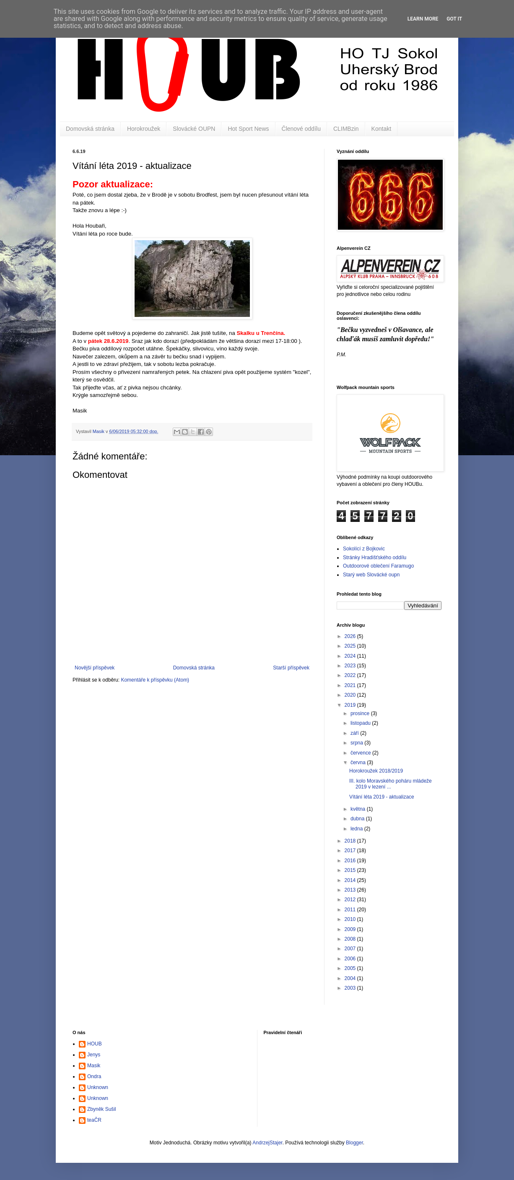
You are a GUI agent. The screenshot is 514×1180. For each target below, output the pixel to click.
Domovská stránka (90, 128)
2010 (351, 919)
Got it (454, 19)
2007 (351, 949)
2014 (351, 880)
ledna (357, 829)
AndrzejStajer (267, 1143)
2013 (351, 890)
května (358, 809)
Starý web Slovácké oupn (371, 575)
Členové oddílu (301, 128)
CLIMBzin (346, 128)
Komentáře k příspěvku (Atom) (155, 680)
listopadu (361, 723)
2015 (351, 870)
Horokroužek (143, 128)
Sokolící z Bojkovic (364, 549)
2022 (351, 675)
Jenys (93, 1055)
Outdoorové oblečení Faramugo (378, 566)
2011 (351, 910)
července (361, 753)
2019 (351, 705)
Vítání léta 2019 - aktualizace (381, 797)
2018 (351, 841)
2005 (351, 968)
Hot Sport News (248, 128)
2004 (351, 978)
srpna (357, 743)
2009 (351, 929)
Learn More (423, 19)
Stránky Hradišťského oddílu (374, 557)
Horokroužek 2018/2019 (376, 771)
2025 (351, 646)
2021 (351, 685)
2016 (351, 861)
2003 (351, 988)
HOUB (94, 1044)
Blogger (354, 1143)
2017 (351, 850)
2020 (351, 695)
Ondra (94, 1076)
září (355, 733)
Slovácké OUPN (194, 128)
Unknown (97, 1087)
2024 (351, 656)
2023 (351, 666)
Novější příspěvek (94, 668)
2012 (351, 900)
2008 (351, 939)
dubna (358, 819)
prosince (360, 713)
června (358, 762)
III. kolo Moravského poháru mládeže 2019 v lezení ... (390, 784)
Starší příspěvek (291, 668)
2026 (351, 636)
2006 (351, 959)
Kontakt (381, 128)
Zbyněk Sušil (101, 1109)
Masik (93, 1065)
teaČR (94, 1120)
